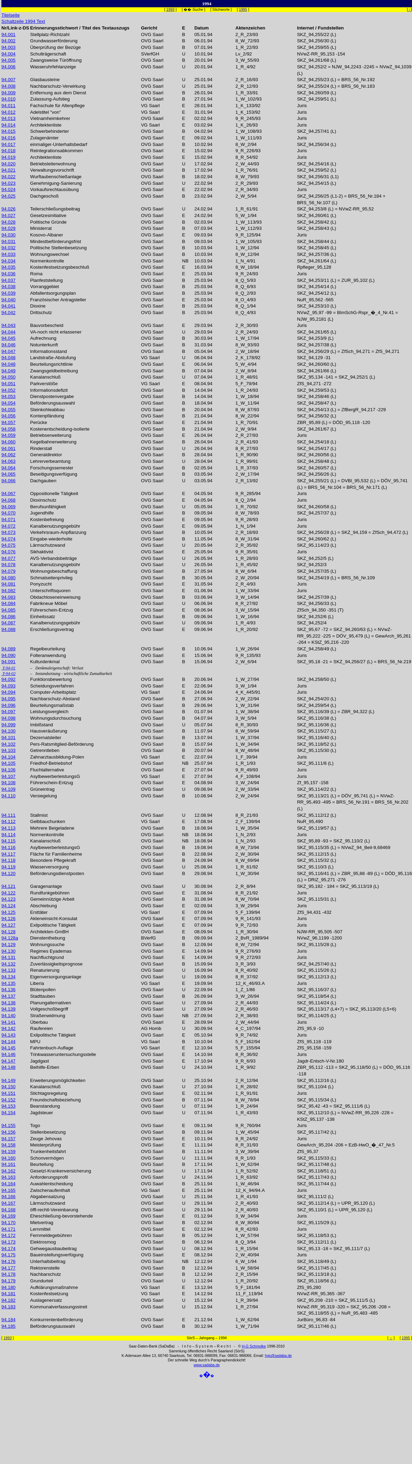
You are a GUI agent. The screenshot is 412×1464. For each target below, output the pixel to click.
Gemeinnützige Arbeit (52, 899)
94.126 (8, 918)
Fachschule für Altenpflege (57, 105)
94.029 (8, 228)
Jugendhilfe (42, 513)
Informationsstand (48, 351)
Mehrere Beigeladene (52, 828)
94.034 (8, 260)
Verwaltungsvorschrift (52, 170)
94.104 (8, 757)
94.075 (8, 545)
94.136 (8, 989)
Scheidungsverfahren (52, 685)
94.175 (8, 1254)
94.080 (8, 577)
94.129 (8, 944)
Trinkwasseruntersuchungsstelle (63, 1054)
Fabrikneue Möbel (48, 603)
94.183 (8, 1306)
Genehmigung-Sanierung (56, 183)
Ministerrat (41, 228)
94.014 (8, 125)
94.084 (8, 603)
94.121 (8, 886)
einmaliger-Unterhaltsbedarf (58, 144)
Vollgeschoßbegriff (49, 1009)
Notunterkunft (44, 344)
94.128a (9, 938)
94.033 (8, 254)
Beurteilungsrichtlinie (51, 364)
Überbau (39, 1022)
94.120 (8, 873)
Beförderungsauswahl (52, 403)
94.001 (8, 34)
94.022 (8, 176)
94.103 (8, 750)
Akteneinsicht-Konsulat (53, 918)
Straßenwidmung (47, 1015)
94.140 (8, 1015)
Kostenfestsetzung (49, 1293)
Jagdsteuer (41, 1112)
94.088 (8, 629)
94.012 (8, 112)
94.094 (8, 692)
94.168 (8, 1209)
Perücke (38, 422)
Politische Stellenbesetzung (58, 247)
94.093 (8, 685)
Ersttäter (39, 912)
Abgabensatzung (47, 1196)
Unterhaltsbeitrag (48, 1261)
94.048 (8, 357)
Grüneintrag (42, 789)
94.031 (8, 241)
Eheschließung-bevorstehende (61, 1216)
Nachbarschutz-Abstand (54, 698)
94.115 (8, 840)
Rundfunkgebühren (49, 892)
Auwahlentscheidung (51, 1183)
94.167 (8, 1203)
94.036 (8, 273)
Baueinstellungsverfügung (56, 1254)
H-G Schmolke (254, 1346)
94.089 (8, 648)
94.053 (8, 396)
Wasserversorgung (49, 866)
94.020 (8, 163)
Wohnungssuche (47, 944)
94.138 (8, 1002)
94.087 (8, 622)
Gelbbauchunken (47, 821)
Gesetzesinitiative (48, 215)
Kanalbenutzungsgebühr (55, 526)
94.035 (8, 267)
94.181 (8, 1293)
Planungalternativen (50, 1002)
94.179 (8, 1280)
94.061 (8, 448)
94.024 (8, 189)
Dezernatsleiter (45, 737)
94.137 (8, 996)
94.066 (8, 480)
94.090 (8, 655)
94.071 (8, 519)
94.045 (8, 338)
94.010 (8, 99)
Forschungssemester (51, 467)
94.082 (8, 590)
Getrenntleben (44, 750)
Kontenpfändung (47, 415)
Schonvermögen (47, 1158)
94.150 (8, 1086)
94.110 (8, 795)
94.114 (8, 834)
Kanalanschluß (45, 377)
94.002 (8, 40)
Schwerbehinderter (49, 131)
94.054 (8, 403)
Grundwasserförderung (53, 40)
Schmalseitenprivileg (51, 577)
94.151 (8, 1093)
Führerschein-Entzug (51, 610)
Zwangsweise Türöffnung (56, 60)
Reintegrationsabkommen (56, 150)
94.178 (8, 1274)
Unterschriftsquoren (50, 590)
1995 (243, 9)
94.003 (8, 47)
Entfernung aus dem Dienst (58, 92)
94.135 (8, 983)
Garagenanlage (46, 886)
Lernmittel (40, 1229)
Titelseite (10, 15)
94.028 (8, 222)
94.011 (8, 105)
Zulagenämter (44, 137)
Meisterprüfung (45, 1144)
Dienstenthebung (47, 938)
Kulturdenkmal (45, 661)
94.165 (8, 1190)
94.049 (8, 370)
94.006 (8, 66)
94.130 (8, 951)
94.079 (8, 571)
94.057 (8, 422)
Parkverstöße (44, 383)
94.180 (8, 1287)
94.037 (8, 280)
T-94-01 (8, 668)
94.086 (8, 616)
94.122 (8, 892)
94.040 (8, 299)
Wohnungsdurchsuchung (55, 718)
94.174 (8, 1248)
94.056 (8, 415)
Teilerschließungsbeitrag (55, 208)
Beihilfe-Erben (44, 1067)
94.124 (8, 905)
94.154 (8, 1112)
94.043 (8, 325)
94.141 (8, 1022)
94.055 (8, 409)
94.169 (8, 1216)
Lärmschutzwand (47, 545)
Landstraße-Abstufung (53, 357)
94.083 (8, 597)
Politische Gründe (48, 222)
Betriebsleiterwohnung (53, 163)
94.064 (8, 467)
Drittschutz (41, 312)
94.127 (8, 925)
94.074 (8, 539)
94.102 (8, 744)
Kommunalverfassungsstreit (58, 1306)
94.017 (8, 144)
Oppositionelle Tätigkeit (54, 493)
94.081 (8, 584)
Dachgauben (43, 480)
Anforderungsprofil (49, 1177)
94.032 (8, 247)
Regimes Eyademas (51, 951)
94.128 (8, 931)
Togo (35, 1125)
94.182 (8, 1300)
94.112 (8, 821)
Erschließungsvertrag (52, 629)
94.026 (8, 208)
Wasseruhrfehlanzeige (53, 66)
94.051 (8, 383)
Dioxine (37, 306)
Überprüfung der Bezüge (55, 47)
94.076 (8, 551)
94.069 (8, 506)
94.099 (8, 724)
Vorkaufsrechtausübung (54, 189)
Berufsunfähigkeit (48, 506)
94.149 (8, 1080)
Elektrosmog (43, 1242)
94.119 (8, 866)
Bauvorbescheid (47, 325)
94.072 (8, 526)
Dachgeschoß (44, 196)
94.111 (8, 815)
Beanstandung (45, 1106)
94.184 (8, 1319)
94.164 (8, 1183)
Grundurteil (41, 1280)
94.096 (8, 705)
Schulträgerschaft (48, 54)
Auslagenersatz (46, 1300)
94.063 (8, 461)
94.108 (8, 782)
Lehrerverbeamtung (50, 461)
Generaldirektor (46, 454)
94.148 (8, 1067)
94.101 (8, 737)
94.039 (8, 293)
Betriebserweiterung (51, 435)
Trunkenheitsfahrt (48, 1151)
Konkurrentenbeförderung (56, 1319)
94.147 (8, 1061)
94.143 (8, 1035)
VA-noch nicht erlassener (56, 332)
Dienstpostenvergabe (52, 396)
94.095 (8, 698)
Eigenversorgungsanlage (55, 976)
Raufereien (41, 1028)
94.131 (8, 957)
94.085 (8, 610)
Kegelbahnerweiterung (53, 441)
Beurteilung (41, 1164)
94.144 (8, 1041)
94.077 (8, 558)
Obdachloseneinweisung (55, 597)
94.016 (8, 137)
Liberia (37, 983)
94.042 (8, 312)
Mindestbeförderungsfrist (55, 241)
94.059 (8, 435)
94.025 (8, 196)
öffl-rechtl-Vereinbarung (54, 1209)
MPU (35, 1041)
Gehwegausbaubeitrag (53, 1248)
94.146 (8, 1054)
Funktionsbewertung (51, 679)
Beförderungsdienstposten (57, 873)
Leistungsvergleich (49, 711)
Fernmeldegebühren (51, 1235)
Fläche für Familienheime (56, 854)
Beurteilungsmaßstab (52, 705)
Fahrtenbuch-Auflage (51, 1047)
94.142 (8, 1028)
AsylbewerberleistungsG (55, 776)
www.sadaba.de (207, 1365)
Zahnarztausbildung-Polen (57, 757)
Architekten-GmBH (49, 931)
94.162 (8, 1170)
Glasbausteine (45, 79)
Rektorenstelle (45, 1268)
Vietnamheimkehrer (50, 118)
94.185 (8, 1326)
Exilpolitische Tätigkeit (53, 925)
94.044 (8, 332)
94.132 (8, 964)
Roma (36, 273)
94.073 (8, 532)
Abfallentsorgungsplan (53, 293)
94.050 (8, 377)
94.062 (8, 454)
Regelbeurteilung (47, 648)
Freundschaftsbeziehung (55, 1099)
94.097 (8, 711)
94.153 (8, 1106)
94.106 (8, 769)
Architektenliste (45, 125)
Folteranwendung (48, 655)
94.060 (8, 441)
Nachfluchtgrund (47, 957)
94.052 (8, 390)
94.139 (8, 1009)
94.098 (8, 718)
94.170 (8, 1222)
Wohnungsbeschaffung (53, 571)
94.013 (8, 118)
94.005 (8, 60)
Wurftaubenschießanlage (56, 176)
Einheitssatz (42, 616)
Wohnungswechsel (49, 254)
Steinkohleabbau (47, 409)
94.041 (8, 306)
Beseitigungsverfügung (53, 474)
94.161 (8, 1164)
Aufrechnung (43, 338)
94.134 (8, 976)
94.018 (8, 150)
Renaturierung (44, 970)
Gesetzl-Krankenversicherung (60, 1170)
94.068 (8, 500)
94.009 (8, 92)
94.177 (8, 1268)
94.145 (8, 1047)
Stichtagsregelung (48, 1093)
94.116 (8, 847)
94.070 (8, 513)
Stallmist (39, 815)
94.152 (8, 1099)
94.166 (8, 1196)
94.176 (8, 1261)
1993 (170, 9)
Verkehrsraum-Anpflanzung (58, 532)
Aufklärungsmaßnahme (54, 1287)
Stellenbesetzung (48, 1132)
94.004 (8, 54)
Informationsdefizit (49, 390)
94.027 (8, 215)
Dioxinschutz (43, 500)
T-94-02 (8, 673)
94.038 (8, 286)
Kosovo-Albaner (46, 234)
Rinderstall (41, 448)
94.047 (8, 351)
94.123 (8, 899)
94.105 (8, 763)
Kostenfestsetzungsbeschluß (59, 267)
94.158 (8, 1144)
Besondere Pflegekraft (53, 860)
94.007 (8, 79)
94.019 (8, 157)
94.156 (8, 1132)
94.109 (8, 789)
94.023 (8, 183)
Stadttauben (42, 996)
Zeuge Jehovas (46, 1138)
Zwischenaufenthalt (50, 1190)
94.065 (8, 474)
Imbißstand (41, 724)
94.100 (8, 731)
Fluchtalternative (47, 769)
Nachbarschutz (45, 1274)
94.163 (8, 1177)
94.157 (8, 1138)
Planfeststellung (46, 280)
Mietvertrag (41, 1222)
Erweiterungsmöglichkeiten (57, 1080)
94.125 (8, 912)
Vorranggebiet (44, 286)
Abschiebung (43, 905)
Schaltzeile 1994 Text (23, 21)
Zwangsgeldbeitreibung (54, 370)
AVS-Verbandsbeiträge (53, 558)
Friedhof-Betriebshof (51, 763)
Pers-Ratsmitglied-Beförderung (62, 744)
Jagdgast (39, 1061)
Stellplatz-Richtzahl (49, 34)
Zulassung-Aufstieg (50, 99)
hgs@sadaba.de (278, 1355)
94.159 (8, 1151)
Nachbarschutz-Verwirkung (57, 86)
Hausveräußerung (48, 731)
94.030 (8, 234)
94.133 (8, 970)
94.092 (8, 679)
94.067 (8, 493)
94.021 (8, 170)
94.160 (8, 1158)
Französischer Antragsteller (58, 299)
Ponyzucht (41, 584)
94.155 (8, 1125)
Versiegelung (43, 795)
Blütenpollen (43, 989)
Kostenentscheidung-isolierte (60, 429)
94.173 (8, 1242)
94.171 (8, 1229)
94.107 (8, 776)
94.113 (8, 828)
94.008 (8, 86)
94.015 (8, 131)
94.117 (8, 854)
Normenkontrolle (47, 260)
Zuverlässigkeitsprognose (56, 964)
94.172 (8, 1235)
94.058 (8, 429)
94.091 (8, 661)
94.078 (8, 564)
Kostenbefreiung (47, 519)
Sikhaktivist (41, 551)
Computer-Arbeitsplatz (53, 692)
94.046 (8, 344)
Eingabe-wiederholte (51, 539)
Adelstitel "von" (45, 112)
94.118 (8, 860)
